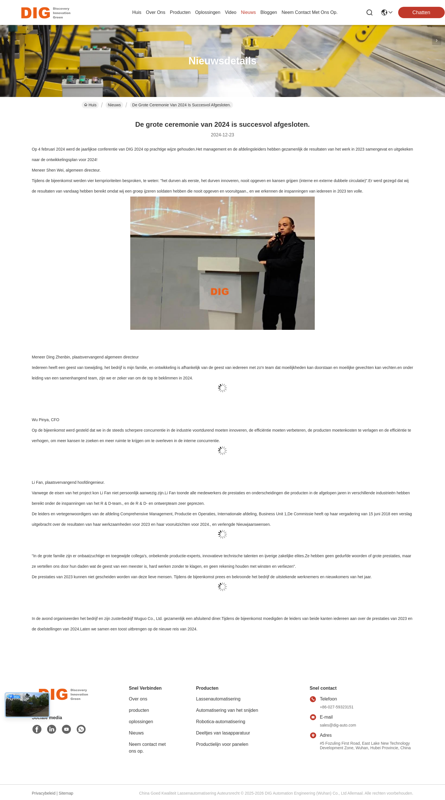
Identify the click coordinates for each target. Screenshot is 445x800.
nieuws (248, 12)
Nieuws (114, 105)
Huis (136, 12)
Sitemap (66, 793)
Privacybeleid (43, 793)
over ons (155, 12)
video (230, 12)
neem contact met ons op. (309, 12)
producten (180, 12)
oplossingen (207, 12)
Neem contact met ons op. (147, 747)
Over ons (138, 698)
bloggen (268, 12)
